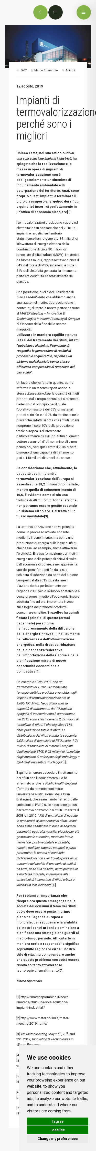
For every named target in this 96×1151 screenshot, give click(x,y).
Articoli (70, 70)
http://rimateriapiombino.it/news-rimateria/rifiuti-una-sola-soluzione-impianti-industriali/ (42, 1002)
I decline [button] (57, 1130)
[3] (18, 1034)
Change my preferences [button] (57, 1139)
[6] (54, 885)
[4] (18, 1055)
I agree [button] (57, 1121)
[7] (18, 1108)
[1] (68, 212)
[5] (64, 762)
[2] (29, 329)
